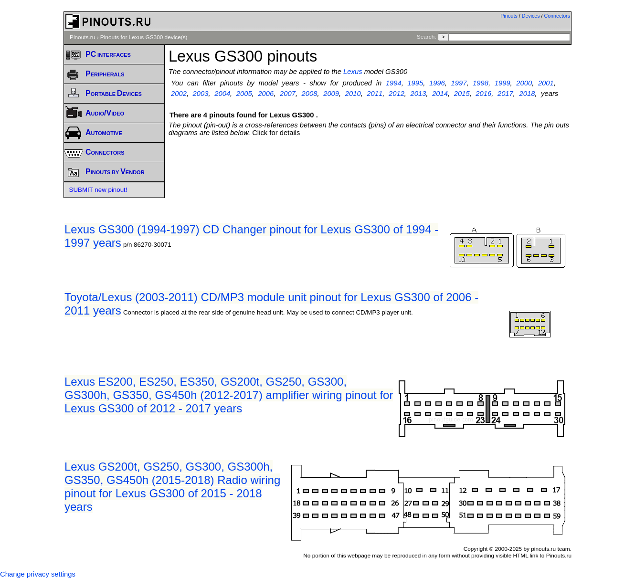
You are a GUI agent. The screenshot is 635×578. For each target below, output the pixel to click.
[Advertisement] (370, 162)
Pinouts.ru (82, 37)
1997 (459, 83)
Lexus (352, 71)
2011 (374, 93)
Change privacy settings (37, 574)
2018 (527, 93)
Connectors (557, 16)
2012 (396, 93)
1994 (394, 83)
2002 (179, 93)
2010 (353, 93)
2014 (440, 93)
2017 (505, 93)
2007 (288, 93)
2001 (546, 83)
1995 (415, 83)
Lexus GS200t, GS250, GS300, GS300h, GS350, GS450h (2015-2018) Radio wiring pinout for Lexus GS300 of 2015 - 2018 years (172, 486)
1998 (480, 83)
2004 (222, 93)
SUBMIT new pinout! (98, 189)
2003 (201, 93)
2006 (266, 93)
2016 (483, 93)
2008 (310, 93)
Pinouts (509, 16)
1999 (502, 83)
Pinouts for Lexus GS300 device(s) (144, 37)
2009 (331, 93)
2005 (244, 93)
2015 (462, 93)
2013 (418, 93)
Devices (531, 16)
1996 (437, 83)
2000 (524, 83)
